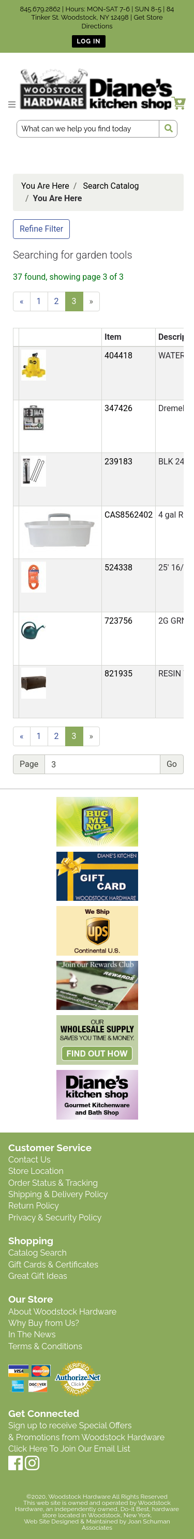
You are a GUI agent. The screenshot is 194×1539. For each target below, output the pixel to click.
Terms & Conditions (45, 1346)
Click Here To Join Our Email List (69, 1449)
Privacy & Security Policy (54, 1218)
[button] (33, 364)
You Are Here (45, 186)
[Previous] (22, 301)
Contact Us (29, 1160)
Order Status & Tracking (53, 1183)
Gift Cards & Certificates (53, 1265)
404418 (118, 355)
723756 (118, 621)
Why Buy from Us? (43, 1323)
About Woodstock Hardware (62, 1312)
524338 (118, 567)
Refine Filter (41, 229)
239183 (118, 461)
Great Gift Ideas (37, 1276)
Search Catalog (111, 186)
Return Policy (33, 1206)
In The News (31, 1334)
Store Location (36, 1171)
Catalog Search (37, 1253)
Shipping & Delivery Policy (58, 1194)
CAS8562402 (129, 515)
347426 (118, 408)
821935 (118, 673)
